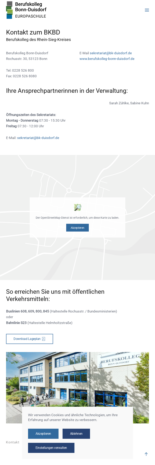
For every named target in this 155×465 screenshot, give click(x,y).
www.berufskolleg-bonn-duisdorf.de (107, 59)
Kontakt (12, 442)
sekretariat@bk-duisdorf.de (111, 53)
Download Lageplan (30, 339)
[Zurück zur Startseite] (26, 10)
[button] (147, 10)
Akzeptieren (77, 227)
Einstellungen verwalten (51, 448)
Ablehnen (76, 434)
